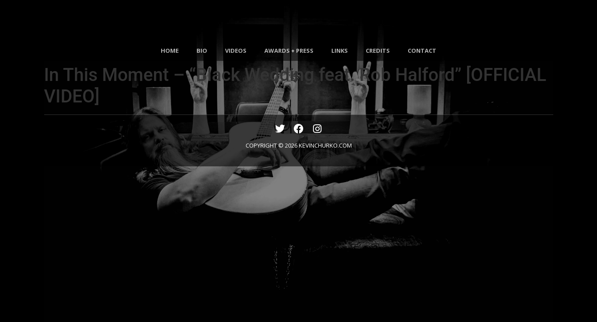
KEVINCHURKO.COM (325, 145)
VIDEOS (235, 51)
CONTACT (422, 51)
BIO (201, 51)
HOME (170, 51)
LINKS (339, 51)
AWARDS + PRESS (288, 51)
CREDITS (378, 51)
